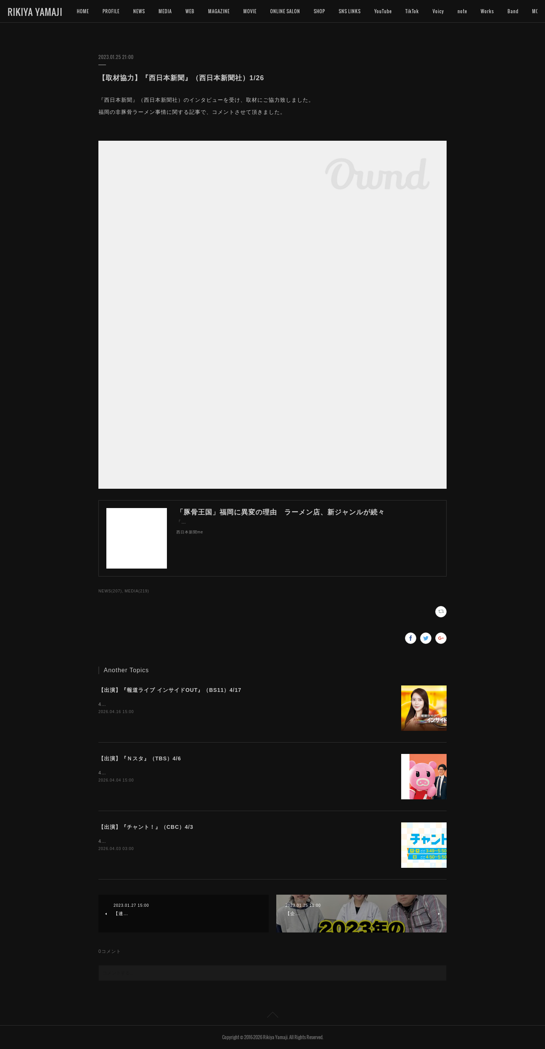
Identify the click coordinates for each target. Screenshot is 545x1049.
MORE (514, 11)
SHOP (319, 11)
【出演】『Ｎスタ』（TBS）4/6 (139, 758)
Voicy (438, 11)
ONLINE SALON (285, 11)
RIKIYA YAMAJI (35, 12)
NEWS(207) (110, 591)
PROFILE (111, 11)
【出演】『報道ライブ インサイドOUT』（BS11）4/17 (169, 690)
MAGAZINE (219, 11)
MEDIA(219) (137, 591)
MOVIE (250, 11)
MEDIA (165, 11)
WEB (190, 11)
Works (487, 11)
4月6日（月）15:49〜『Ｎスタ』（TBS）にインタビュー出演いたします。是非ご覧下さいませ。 (206, 772)
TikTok (412, 11)
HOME (83, 11)
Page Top (272, 1016)
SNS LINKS (350, 11)
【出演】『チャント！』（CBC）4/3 (145, 827)
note (462, 11)
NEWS (139, 11)
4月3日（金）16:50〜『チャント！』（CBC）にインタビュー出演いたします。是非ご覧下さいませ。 (211, 841)
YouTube (383, 11)
